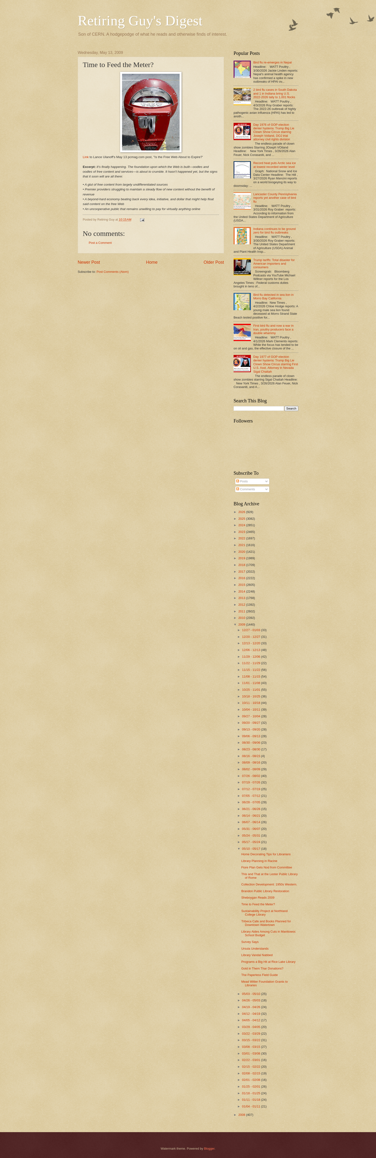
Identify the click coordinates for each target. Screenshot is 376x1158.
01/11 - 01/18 (251, 1099)
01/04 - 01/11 (251, 1106)
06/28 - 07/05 (251, 802)
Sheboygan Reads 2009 (257, 897)
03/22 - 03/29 (251, 1033)
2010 (242, 618)
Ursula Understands (255, 948)
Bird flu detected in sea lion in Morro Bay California (273, 296)
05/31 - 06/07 (251, 829)
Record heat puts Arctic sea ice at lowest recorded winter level (274, 164)
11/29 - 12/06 (251, 656)
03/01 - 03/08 (251, 1053)
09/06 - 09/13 (251, 736)
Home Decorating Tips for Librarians (266, 854)
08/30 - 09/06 (251, 742)
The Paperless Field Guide (259, 975)
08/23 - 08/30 (251, 749)
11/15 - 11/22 (251, 670)
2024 (242, 525)
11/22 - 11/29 (251, 663)
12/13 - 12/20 (251, 643)
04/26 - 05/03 (251, 1000)
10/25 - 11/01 (251, 689)
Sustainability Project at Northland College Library (264, 912)
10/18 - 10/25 (251, 696)
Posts (242, 481)
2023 (242, 532)
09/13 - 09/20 (251, 729)
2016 (242, 578)
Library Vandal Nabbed (257, 955)
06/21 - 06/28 (251, 809)
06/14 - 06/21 (251, 815)
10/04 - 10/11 (251, 709)
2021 (242, 545)
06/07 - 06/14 (251, 822)
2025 (242, 518)
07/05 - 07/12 (251, 796)
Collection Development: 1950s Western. (269, 884)
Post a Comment (100, 243)
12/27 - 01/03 (251, 630)
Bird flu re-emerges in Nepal (272, 62)
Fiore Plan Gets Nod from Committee (266, 867)
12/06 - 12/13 (251, 650)
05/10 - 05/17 (251, 848)
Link (86, 157)
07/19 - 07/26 (251, 782)
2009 (242, 624)
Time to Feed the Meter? (258, 904)
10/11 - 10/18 (251, 703)
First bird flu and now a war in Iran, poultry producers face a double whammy (273, 329)
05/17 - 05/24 (251, 842)
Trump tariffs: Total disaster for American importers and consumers (274, 263)
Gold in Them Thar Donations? (262, 968)
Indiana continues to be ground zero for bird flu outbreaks (274, 230)
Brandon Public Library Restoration (265, 891)
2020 (242, 551)
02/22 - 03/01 (251, 1060)
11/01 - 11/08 (251, 683)
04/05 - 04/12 (251, 1020)
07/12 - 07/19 (251, 789)
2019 (242, 558)
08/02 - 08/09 (251, 769)
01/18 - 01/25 (251, 1093)
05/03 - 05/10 (251, 994)
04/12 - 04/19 (251, 1013)
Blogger (209, 1148)
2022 (242, 538)
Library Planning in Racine (259, 861)
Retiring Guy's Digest (140, 21)
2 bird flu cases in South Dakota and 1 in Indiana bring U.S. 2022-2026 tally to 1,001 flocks (275, 93)
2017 (242, 571)
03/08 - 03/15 (251, 1047)
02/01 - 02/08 (251, 1080)
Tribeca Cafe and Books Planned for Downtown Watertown (266, 923)
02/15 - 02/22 (251, 1066)
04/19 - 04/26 (251, 1007)
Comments (245, 489)
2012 (242, 604)
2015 (242, 585)
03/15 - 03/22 (251, 1040)
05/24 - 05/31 (251, 835)
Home (152, 262)
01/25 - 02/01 (251, 1086)
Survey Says (249, 942)
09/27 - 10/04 (251, 716)
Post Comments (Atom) (113, 272)
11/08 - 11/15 (251, 676)
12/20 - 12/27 (251, 637)
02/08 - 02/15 (251, 1073)
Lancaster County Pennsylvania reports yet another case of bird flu (275, 197)
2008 (242, 1115)
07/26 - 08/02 (251, 776)
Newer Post (89, 262)
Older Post (214, 262)
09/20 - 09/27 (251, 722)
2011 (242, 611)
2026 (242, 512)
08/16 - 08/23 (251, 756)
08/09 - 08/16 (251, 762)
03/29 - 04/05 (251, 1027)
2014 (242, 591)
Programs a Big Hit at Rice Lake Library (268, 962)
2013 (242, 598)
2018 (242, 565)
